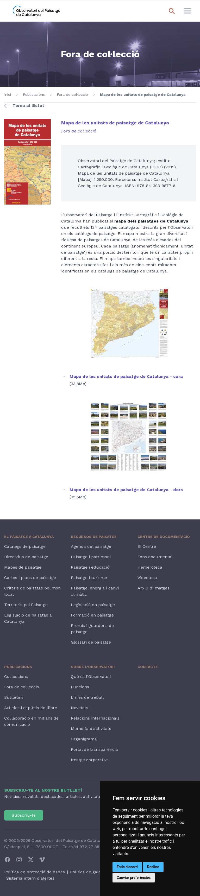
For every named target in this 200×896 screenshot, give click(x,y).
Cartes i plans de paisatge (30, 577)
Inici (7, 94)
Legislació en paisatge (93, 604)
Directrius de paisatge (26, 556)
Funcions (80, 686)
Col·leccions (16, 676)
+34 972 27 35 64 (88, 846)
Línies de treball (87, 697)
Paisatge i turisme (89, 577)
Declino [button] (153, 867)
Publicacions (34, 94)
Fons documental (155, 556)
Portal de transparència (94, 749)
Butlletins (13, 697)
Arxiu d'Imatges (154, 588)
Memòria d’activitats (91, 728)
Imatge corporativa (90, 759)
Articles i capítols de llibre (30, 707)
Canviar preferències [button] (134, 877)
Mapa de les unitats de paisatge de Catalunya (142, 94)
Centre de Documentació (164, 537)
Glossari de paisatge (91, 642)
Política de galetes (88, 871)
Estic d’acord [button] (127, 867)
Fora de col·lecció (72, 94)
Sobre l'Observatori (93, 667)
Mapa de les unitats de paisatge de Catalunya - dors (126, 489)
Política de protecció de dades (34, 871)
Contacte (148, 667)
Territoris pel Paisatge (26, 604)
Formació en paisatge (92, 615)
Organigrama (84, 738)
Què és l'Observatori (91, 676)
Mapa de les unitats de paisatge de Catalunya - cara (126, 376)
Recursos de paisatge (94, 537)
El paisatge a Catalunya (29, 537)
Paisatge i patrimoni (91, 556)
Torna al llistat (28, 105)
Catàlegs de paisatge (25, 546)
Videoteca (147, 577)
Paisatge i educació (90, 567)
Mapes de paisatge (22, 567)
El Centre (147, 546)
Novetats (79, 707)
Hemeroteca (150, 567)
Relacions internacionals (95, 718)
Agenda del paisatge (91, 546)
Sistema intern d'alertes (30, 878)
